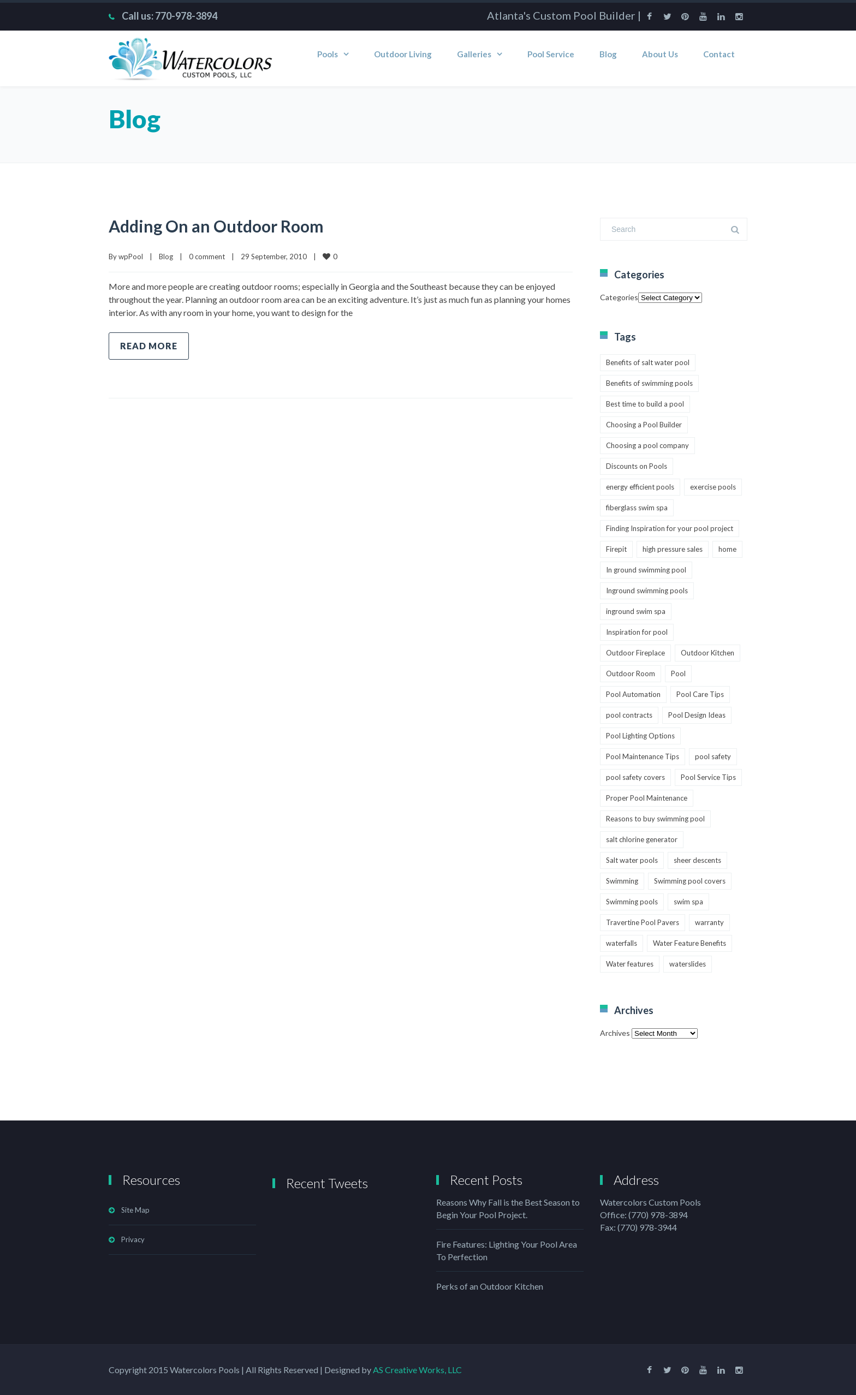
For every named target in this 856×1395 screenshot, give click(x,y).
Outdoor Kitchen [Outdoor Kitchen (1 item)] (707, 652)
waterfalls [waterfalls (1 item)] (621, 943)
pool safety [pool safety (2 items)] (713, 756)
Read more (148, 346)
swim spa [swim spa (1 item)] (688, 901)
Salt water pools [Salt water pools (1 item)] (632, 860)
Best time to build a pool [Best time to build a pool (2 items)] (645, 404)
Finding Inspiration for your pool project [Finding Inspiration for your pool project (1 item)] (669, 528)
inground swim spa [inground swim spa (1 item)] (635, 611)
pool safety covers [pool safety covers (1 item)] (635, 777)
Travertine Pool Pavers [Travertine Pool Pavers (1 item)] (642, 922)
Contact (719, 54)
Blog (608, 54)
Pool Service (550, 54)
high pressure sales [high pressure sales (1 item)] (673, 549)
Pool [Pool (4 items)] (678, 673)
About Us (660, 54)
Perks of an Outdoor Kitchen (489, 1286)
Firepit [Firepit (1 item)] (616, 549)
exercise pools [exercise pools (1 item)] (713, 486)
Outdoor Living (403, 54)
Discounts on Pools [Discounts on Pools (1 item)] (636, 466)
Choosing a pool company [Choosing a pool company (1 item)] (647, 445)
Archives (615, 1033)
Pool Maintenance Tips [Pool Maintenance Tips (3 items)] (642, 756)
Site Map (135, 1210)
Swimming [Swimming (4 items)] (622, 881)
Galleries (474, 54)
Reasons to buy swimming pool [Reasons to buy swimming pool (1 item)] (655, 818)
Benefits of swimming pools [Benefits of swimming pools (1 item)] (649, 383)
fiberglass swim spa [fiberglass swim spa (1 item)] (637, 507)
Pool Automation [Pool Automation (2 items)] (633, 694)
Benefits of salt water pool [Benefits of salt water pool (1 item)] (647, 362)
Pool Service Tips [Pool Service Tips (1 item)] (708, 777)
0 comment (207, 256)
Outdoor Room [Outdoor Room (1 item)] (630, 673)
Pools (327, 54)
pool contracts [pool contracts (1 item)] (629, 715)
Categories (619, 297)
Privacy (133, 1239)
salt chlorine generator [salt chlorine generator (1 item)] (641, 839)
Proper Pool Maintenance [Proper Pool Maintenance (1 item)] (646, 798)
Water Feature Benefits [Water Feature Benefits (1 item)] (689, 943)
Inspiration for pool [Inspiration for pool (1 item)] (637, 632)
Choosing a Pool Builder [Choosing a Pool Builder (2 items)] (644, 424)
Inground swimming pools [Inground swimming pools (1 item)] (647, 590)
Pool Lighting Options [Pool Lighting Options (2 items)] (640, 735)
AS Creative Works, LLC (417, 1369)
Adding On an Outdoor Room (216, 226)
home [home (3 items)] (727, 549)
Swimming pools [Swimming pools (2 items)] (632, 901)
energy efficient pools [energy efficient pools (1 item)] (640, 486)
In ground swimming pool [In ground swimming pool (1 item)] (646, 569)
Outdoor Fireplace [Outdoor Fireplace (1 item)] (635, 652)
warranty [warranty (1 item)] (709, 922)
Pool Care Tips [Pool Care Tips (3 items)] (700, 694)
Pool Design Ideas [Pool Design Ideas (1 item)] (697, 715)
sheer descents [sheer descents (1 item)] (697, 860)
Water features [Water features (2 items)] (629, 963)
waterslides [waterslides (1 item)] (687, 963)
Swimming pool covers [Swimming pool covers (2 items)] (690, 881)
